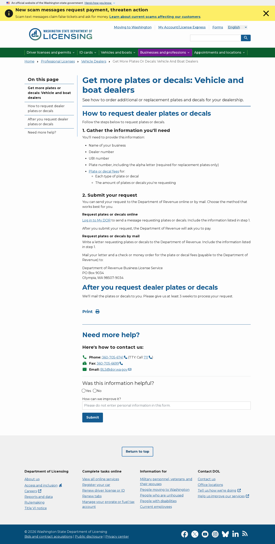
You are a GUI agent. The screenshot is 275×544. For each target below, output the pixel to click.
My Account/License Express (182, 27)
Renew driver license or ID (103, 490)
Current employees (156, 507)
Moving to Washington (133, 27)
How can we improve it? (101, 399)
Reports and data (39, 497)
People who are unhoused (162, 495)
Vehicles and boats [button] (118, 52)
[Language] (237, 27)
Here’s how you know (98, 2)
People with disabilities (158, 501)
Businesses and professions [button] (165, 52)
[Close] (266, 17)
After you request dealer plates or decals (48, 121)
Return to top (137, 451)
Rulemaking (35, 502)
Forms (217, 27)
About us (32, 479)
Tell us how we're (219, 490)
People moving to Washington (164, 490)
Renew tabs (92, 496)
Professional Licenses (58, 61)
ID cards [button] (88, 52)
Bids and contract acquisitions (48, 537)
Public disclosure (89, 537)
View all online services (100, 479)
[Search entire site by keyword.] (215, 38)
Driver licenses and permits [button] (51, 52)
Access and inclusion (43, 485)
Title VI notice (36, 508)
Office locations (210, 485)
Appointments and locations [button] (219, 52)
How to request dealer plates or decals (46, 108)
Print (91, 311)
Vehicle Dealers (93, 61)
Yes (88, 391)
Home (29, 61)
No (99, 391)
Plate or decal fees (104, 171)
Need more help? (42, 132)
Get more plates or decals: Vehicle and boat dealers (49, 93)
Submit (92, 417)
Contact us (206, 479)
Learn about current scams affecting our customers (154, 17)
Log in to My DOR (96, 220)
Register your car (96, 485)
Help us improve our (223, 496)
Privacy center (117, 537)
